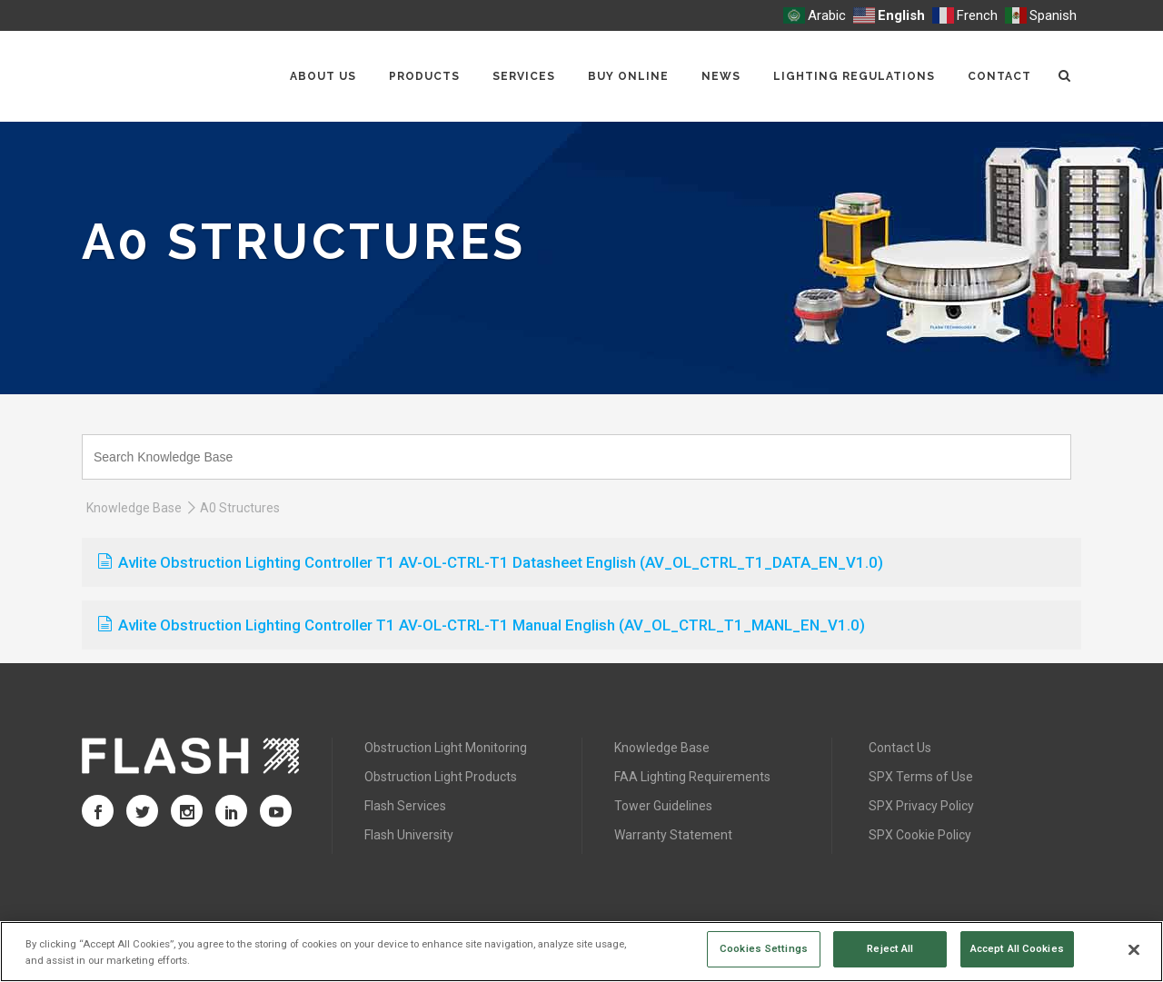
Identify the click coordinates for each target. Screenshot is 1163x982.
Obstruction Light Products (440, 776)
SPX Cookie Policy (920, 835)
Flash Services (405, 805)
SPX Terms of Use (921, 776)
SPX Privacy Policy (921, 805)
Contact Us (900, 747)
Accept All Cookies (1017, 948)
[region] (581, 951)
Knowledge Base (134, 508)
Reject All (890, 948)
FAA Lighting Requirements (692, 776)
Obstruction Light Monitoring (445, 747)
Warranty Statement (673, 835)
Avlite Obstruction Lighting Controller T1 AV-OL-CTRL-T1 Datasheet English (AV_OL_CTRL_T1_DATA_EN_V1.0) (490, 562)
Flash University (408, 835)
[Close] (1134, 950)
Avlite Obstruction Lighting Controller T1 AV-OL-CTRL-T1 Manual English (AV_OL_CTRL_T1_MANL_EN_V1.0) (481, 625)
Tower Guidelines (663, 805)
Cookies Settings (764, 948)
